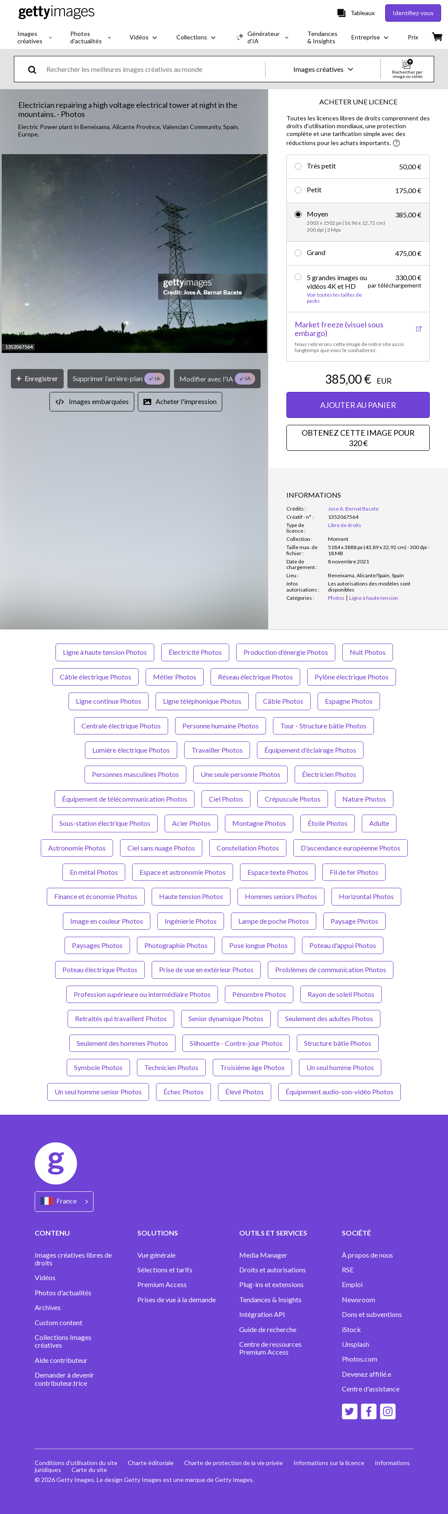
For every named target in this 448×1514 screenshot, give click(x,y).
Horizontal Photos (366, 896)
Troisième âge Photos (252, 1067)
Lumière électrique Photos (131, 750)
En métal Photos (94, 872)
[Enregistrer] (37, 378)
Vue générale (156, 1255)
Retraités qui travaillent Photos (121, 1018)
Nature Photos (364, 799)
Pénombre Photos (259, 994)
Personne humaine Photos (220, 725)
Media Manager (263, 1255)
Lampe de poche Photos (273, 921)
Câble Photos (283, 701)
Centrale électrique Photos (121, 725)
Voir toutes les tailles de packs (334, 298)
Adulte (379, 823)
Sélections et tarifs (164, 1270)
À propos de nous (367, 1255)
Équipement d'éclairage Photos (310, 750)
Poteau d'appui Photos (342, 945)
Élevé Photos (244, 1091)
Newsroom (358, 1300)
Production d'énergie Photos (285, 652)
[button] (134, 254)
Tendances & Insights (270, 1300)
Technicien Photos (171, 1067)
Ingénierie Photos (191, 921)
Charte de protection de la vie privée (233, 1462)
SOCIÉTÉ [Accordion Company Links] (356, 1233)
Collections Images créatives (63, 1341)
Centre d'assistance (370, 1389)
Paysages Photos (97, 945)
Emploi (352, 1284)
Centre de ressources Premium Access (270, 1348)
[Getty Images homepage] (56, 13)
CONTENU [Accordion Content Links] (52, 1233)
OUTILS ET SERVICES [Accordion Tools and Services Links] (273, 1233)
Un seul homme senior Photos (98, 1091)
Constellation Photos (248, 848)
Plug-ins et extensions (271, 1284)
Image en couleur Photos (106, 921)
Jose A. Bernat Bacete (353, 508)
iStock (351, 1329)
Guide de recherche (267, 1329)
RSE (348, 1270)
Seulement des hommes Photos (122, 1043)
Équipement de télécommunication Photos (124, 799)
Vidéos (45, 1277)
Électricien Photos (329, 774)
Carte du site (89, 1469)
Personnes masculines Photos (135, 774)
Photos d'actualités (63, 1293)
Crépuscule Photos (293, 799)
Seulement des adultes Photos (329, 1018)
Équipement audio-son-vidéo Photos (339, 1091)
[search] (35, 69)
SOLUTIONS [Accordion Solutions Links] (157, 1233)
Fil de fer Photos (354, 872)
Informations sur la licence (328, 1462)
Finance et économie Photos (95, 896)
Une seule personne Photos (240, 774)
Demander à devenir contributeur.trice (64, 1379)
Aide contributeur (61, 1360)
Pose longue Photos (258, 945)
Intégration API (262, 1314)
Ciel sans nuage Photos (161, 848)
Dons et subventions (372, 1314)
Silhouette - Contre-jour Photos (236, 1043)
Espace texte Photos (277, 872)
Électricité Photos (195, 652)
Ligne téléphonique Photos (202, 701)
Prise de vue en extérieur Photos (206, 969)
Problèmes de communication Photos (330, 969)
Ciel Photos (226, 799)
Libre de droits (344, 525)
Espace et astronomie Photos (183, 872)
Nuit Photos (368, 652)
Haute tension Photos (191, 896)
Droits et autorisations (272, 1270)
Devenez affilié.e (366, 1374)
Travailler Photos (217, 750)
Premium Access (162, 1284)
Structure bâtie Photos (337, 1043)
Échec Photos (183, 1091)
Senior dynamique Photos (225, 1018)
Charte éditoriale (151, 1462)
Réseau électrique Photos (255, 677)
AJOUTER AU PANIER (358, 405)
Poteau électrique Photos (99, 969)
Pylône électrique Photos (352, 677)
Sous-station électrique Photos (104, 823)
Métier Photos (174, 677)
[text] (154, 69)
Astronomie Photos (77, 848)
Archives (48, 1307)
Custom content (58, 1322)
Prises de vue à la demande (176, 1300)
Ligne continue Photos (108, 701)
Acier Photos (191, 823)
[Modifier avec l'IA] (217, 378)
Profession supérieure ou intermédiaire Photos (142, 994)
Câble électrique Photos (95, 677)
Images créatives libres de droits (73, 1259)
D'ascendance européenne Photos (350, 848)
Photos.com (360, 1359)
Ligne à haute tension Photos (105, 652)
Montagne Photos (259, 823)
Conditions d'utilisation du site (76, 1462)
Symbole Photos (98, 1067)
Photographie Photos (176, 945)
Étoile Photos (327, 823)
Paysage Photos (354, 921)
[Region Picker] (64, 1201)
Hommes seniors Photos (281, 896)
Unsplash (355, 1344)
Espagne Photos (349, 701)
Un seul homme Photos (340, 1067)
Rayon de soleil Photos (341, 994)
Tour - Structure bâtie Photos (323, 725)
